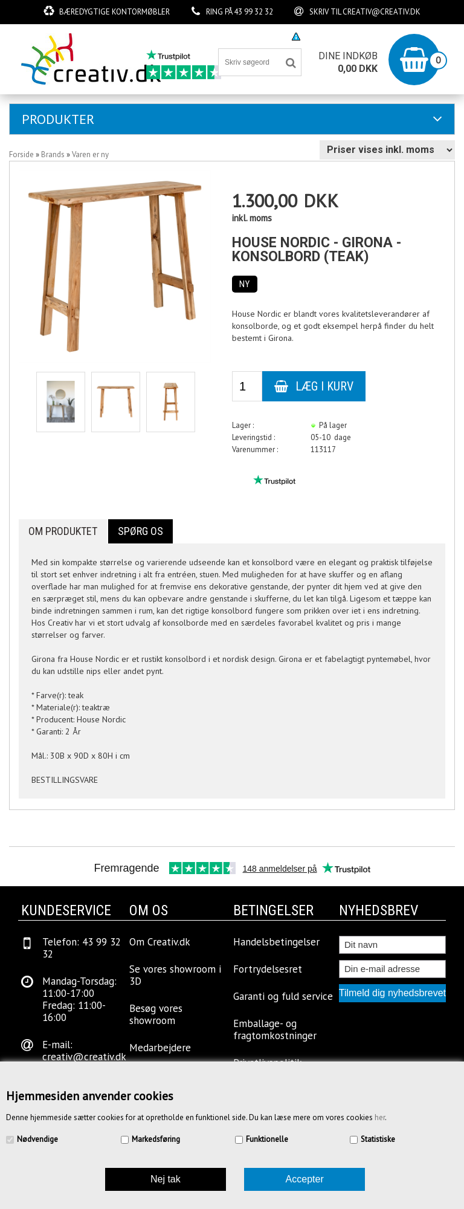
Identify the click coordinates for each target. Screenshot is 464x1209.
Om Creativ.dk (159, 941)
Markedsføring (156, 1139)
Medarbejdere (160, 1047)
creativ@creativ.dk (381, 12)
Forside (21, 154)
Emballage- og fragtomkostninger (275, 1029)
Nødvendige (37, 1139)
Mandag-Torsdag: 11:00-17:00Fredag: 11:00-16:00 (79, 999)
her (380, 1117)
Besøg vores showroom (235, 36)
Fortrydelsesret (267, 969)
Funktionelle (267, 1139)
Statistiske (378, 1139)
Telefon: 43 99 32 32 (81, 948)
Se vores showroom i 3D (175, 975)
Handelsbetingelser (276, 941)
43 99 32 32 (253, 12)
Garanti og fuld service (283, 996)
